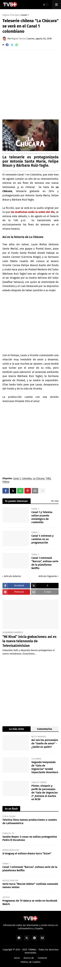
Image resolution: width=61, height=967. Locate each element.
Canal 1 (24, 15)
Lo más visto (16, 728)
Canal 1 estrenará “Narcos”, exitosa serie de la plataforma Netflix (44, 563)
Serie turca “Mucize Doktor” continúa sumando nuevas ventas (30, 885)
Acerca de (29, 958)
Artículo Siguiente (48, 576)
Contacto (42, 958)
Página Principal (10, 15)
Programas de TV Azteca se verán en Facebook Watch (29, 902)
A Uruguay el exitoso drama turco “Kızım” (26, 853)
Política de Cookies (31, 962)
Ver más (55, 501)
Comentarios (44, 728)
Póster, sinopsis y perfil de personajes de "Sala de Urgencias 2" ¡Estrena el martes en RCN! (44, 792)
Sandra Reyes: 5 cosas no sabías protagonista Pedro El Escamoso (29, 838)
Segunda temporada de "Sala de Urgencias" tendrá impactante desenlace (44, 767)
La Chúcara (38, 478)
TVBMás (32, 949)
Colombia (27, 478)
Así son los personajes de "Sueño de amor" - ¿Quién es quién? (44, 743)
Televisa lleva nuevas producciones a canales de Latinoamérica (29, 821)
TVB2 (48, 478)
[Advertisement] (30, 84)
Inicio (17, 958)
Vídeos (5, 482)
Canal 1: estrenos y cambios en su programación (42, 539)
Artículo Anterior (12, 576)
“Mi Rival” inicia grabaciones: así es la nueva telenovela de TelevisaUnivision (29, 641)
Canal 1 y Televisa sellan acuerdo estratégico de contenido (41, 517)
